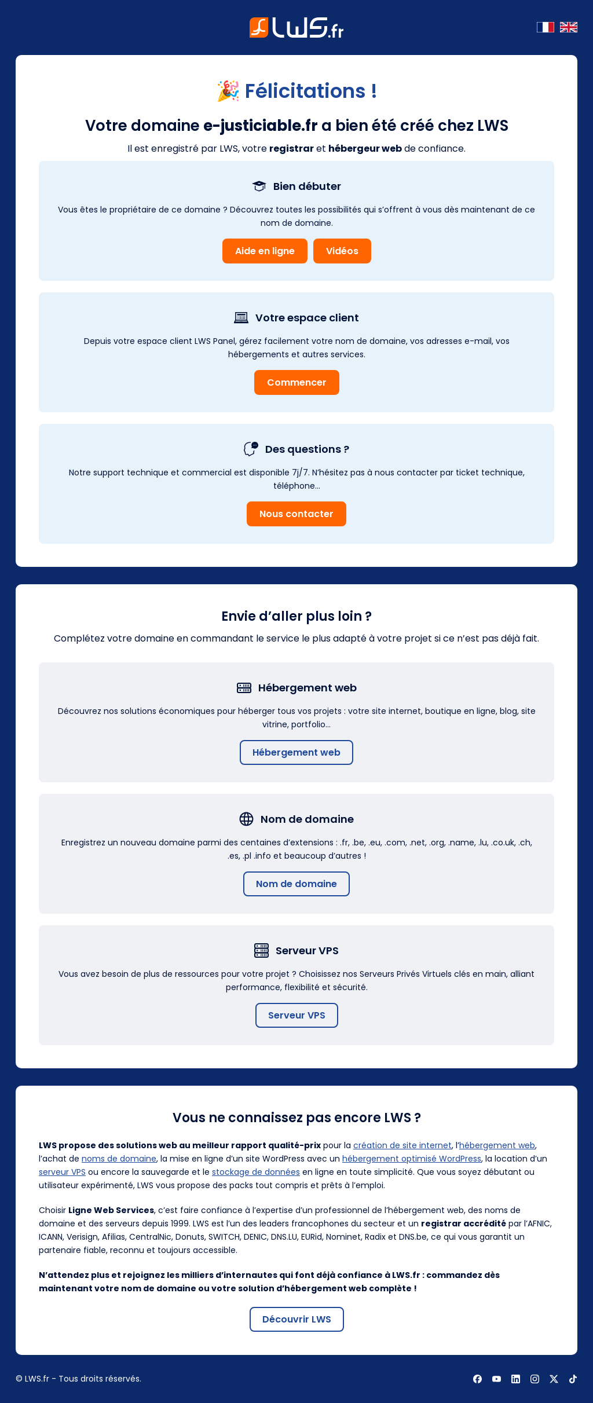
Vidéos (342, 251)
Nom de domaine (296, 884)
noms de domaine (119, 1158)
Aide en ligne (265, 251)
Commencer (297, 382)
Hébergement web (296, 752)
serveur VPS (62, 1172)
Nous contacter (296, 514)
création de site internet (402, 1145)
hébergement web (497, 1145)
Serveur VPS (296, 1015)
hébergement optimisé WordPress (411, 1158)
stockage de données (256, 1172)
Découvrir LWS (296, 1319)
